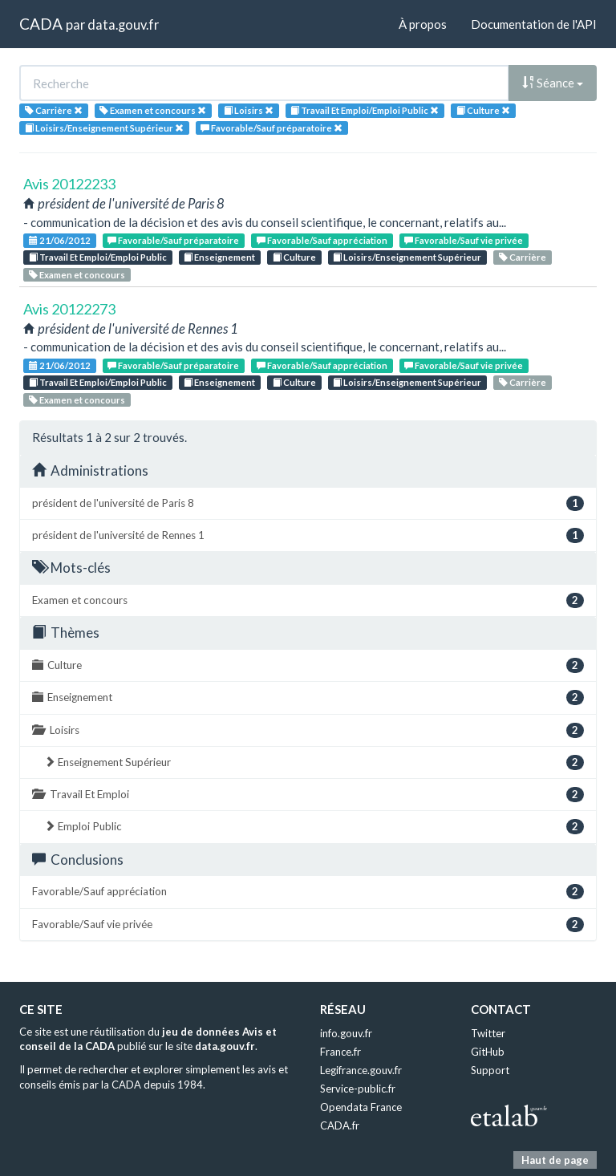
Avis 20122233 (69, 184)
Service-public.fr (357, 1088)
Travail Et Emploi (308, 794)
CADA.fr (339, 1125)
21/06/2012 (60, 240)
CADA (41, 23)
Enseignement (219, 257)
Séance (552, 82)
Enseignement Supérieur (314, 762)
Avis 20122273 (69, 309)
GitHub (488, 1051)
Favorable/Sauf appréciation (322, 240)
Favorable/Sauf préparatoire (173, 240)
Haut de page (555, 1160)
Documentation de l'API (534, 24)
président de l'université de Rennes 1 (308, 535)
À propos (423, 24)
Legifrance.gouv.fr (361, 1070)
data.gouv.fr (123, 24)
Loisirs (308, 730)
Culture (294, 257)
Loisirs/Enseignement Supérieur (407, 257)
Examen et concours (77, 275)
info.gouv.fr (346, 1033)
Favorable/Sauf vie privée (463, 240)
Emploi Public (314, 826)
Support (490, 1070)
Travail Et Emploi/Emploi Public (98, 257)
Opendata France (361, 1107)
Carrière (522, 257)
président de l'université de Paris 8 (308, 503)
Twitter (488, 1033)
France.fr (340, 1051)
